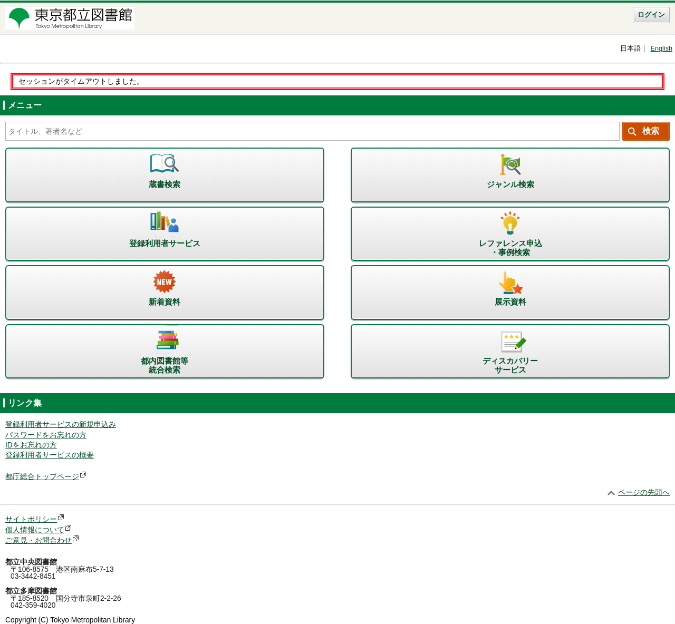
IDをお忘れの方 (31, 445)
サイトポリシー (31, 519)
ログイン (651, 14)
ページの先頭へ (644, 492)
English (661, 48)
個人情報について (34, 530)
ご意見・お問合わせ (38, 540)
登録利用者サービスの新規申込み (60, 424)
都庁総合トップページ (42, 477)
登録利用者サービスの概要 (49, 455)
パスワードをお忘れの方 (45, 435)
